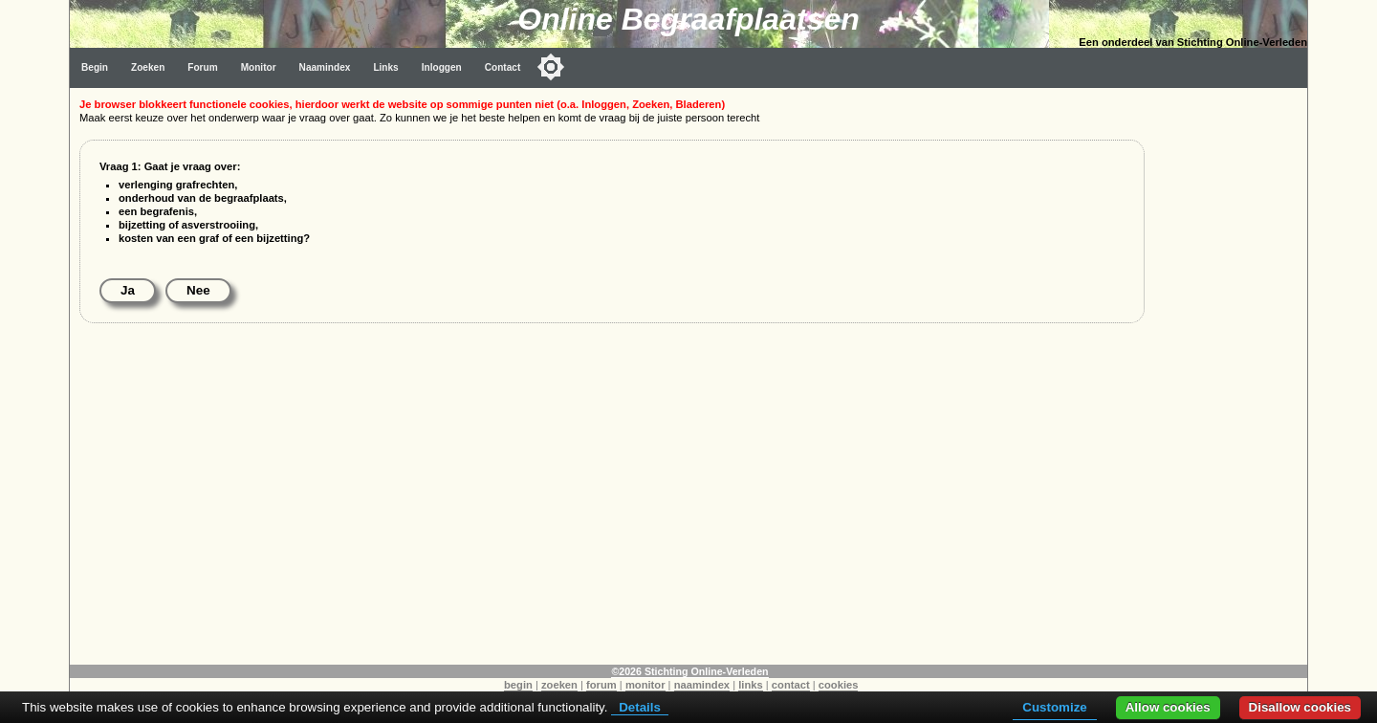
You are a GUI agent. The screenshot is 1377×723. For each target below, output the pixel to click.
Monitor (258, 67)
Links (385, 67)
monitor (645, 684)
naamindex (702, 684)
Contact (503, 67)
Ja (127, 290)
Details (640, 707)
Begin (94, 67)
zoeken (559, 684)
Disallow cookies (1300, 707)
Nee (198, 290)
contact (791, 684)
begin (518, 684)
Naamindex (325, 67)
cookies (839, 684)
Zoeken (147, 67)
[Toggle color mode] (551, 67)
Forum (202, 67)
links (750, 684)
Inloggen (442, 67)
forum (601, 684)
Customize (1054, 707)
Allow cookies (1168, 707)
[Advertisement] (1230, 375)
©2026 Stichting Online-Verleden (689, 671)
